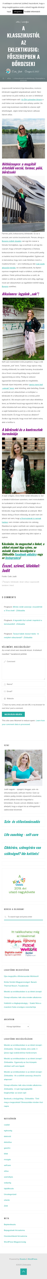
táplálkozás (9, 1188)
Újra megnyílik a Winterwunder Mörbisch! (21, 976)
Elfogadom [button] (18, 12)
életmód (7, 1136)
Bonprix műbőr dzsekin (11, 241)
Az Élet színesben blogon (31, 99)
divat (22, 582)
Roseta (22, 1259)
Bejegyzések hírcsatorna (14, 1230)
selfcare (7, 1165)
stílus (18, 21)
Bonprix (5, 287)
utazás (7, 1200)
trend (12, 585)
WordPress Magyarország (15, 1242)
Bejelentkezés (10, 1224)
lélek (6, 1154)
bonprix (7, 582)
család (7, 1125)
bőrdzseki (14, 582)
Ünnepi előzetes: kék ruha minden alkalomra (22, 997)
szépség (7, 1183)
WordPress (32, 1259)
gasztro (7, 1148)
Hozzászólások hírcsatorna (15, 1236)
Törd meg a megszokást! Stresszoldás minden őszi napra (23, 1102)
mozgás (7, 1159)
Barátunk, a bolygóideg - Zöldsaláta (19, 1099)
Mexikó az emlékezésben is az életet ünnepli (23, 992)
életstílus (8, 1142)
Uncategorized (10, 1194)
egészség (8, 1131)
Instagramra (12, 557)
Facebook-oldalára (25, 554)
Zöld (6, 1206)
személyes (25, 21)
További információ (32, 12)
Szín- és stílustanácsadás (22, 821)
